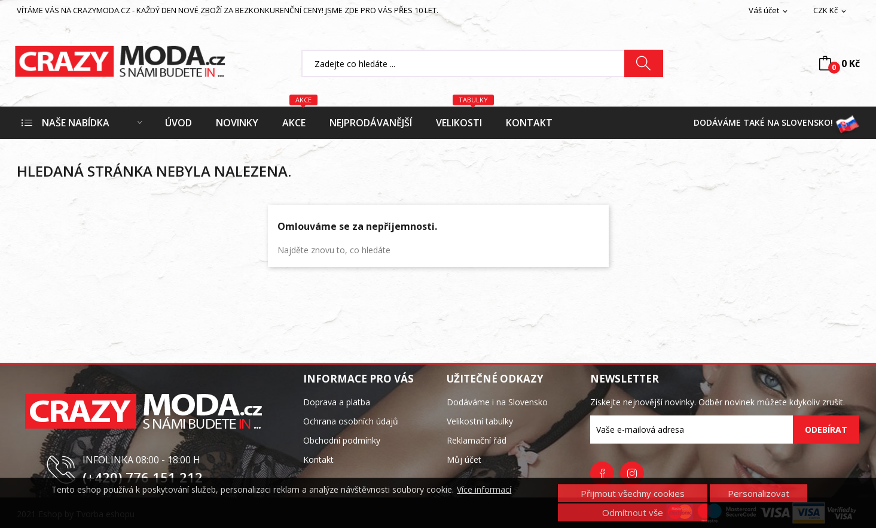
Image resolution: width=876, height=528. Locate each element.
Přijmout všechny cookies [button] (633, 493)
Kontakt (318, 459)
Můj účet (464, 459)
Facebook (602, 473)
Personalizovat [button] (758, 493)
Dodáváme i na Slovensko (497, 402)
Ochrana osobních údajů (350, 421)
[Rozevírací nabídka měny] (830, 11)
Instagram (632, 473)
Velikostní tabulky (480, 421)
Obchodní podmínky (341, 440)
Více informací (484, 489)
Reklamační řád (476, 440)
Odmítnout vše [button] (632, 512)
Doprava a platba (336, 402)
